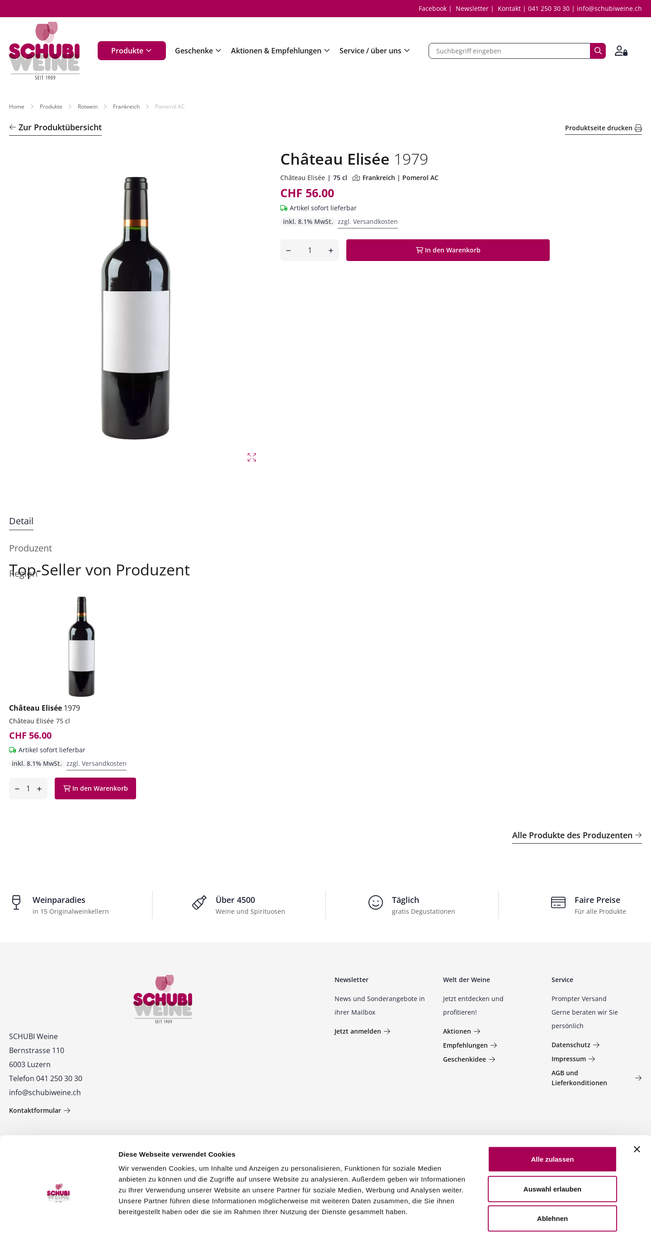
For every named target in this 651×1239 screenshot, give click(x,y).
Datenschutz (576, 1044)
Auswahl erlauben (552, 1150)
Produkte (131, 51)
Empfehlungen (470, 1045)
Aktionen (462, 1031)
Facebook (433, 8)
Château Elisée (302, 177)
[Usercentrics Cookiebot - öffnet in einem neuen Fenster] (58, 1221)
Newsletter (472, 8)
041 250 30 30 (549, 8)
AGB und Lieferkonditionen (597, 1077)
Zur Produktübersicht (55, 127)
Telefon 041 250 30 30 (45, 1078)
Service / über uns (375, 51)
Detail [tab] (21, 521)
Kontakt (509, 8)
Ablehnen (552, 1179)
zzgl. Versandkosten (368, 221)
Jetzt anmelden (363, 1031)
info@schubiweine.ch (609, 8)
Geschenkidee (469, 1059)
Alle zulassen (552, 1120)
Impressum (573, 1058)
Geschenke (198, 51)
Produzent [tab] (30, 548)
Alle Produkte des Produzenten (577, 835)
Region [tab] (23, 573)
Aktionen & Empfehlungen (280, 51)
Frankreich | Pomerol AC (396, 177)
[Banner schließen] (637, 1110)
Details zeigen (481, 1221)
